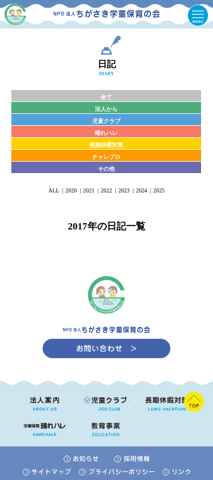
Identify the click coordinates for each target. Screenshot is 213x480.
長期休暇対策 (106, 145)
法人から (106, 109)
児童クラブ (106, 121)
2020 (71, 190)
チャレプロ (106, 157)
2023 (124, 190)
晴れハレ (106, 133)
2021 (88, 190)
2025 (159, 190)
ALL (53, 190)
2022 (106, 190)
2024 (141, 190)
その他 (106, 169)
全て (106, 97)
